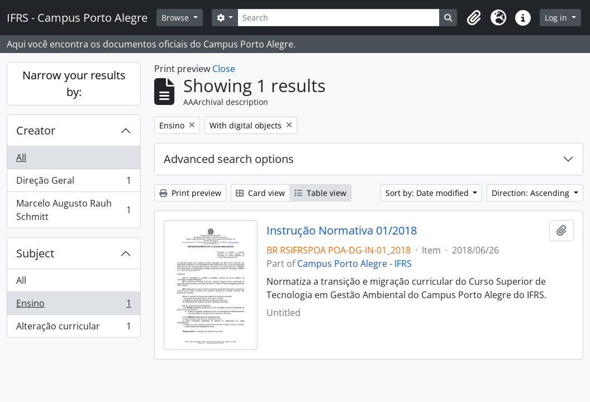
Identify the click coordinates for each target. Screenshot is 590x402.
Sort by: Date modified (428, 193)
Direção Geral (73, 183)
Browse (176, 17)
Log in (557, 17)
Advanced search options (229, 158)
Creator (35, 130)
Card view (260, 193)
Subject (35, 253)
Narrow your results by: (74, 83)
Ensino (73, 305)
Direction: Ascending (532, 193)
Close (223, 69)
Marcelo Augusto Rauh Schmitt (73, 210)
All (21, 157)
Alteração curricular (73, 328)
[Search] (338, 17)
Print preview (190, 193)
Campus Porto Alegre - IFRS (354, 263)
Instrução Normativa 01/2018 (342, 230)
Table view (320, 193)
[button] (473, 18)
